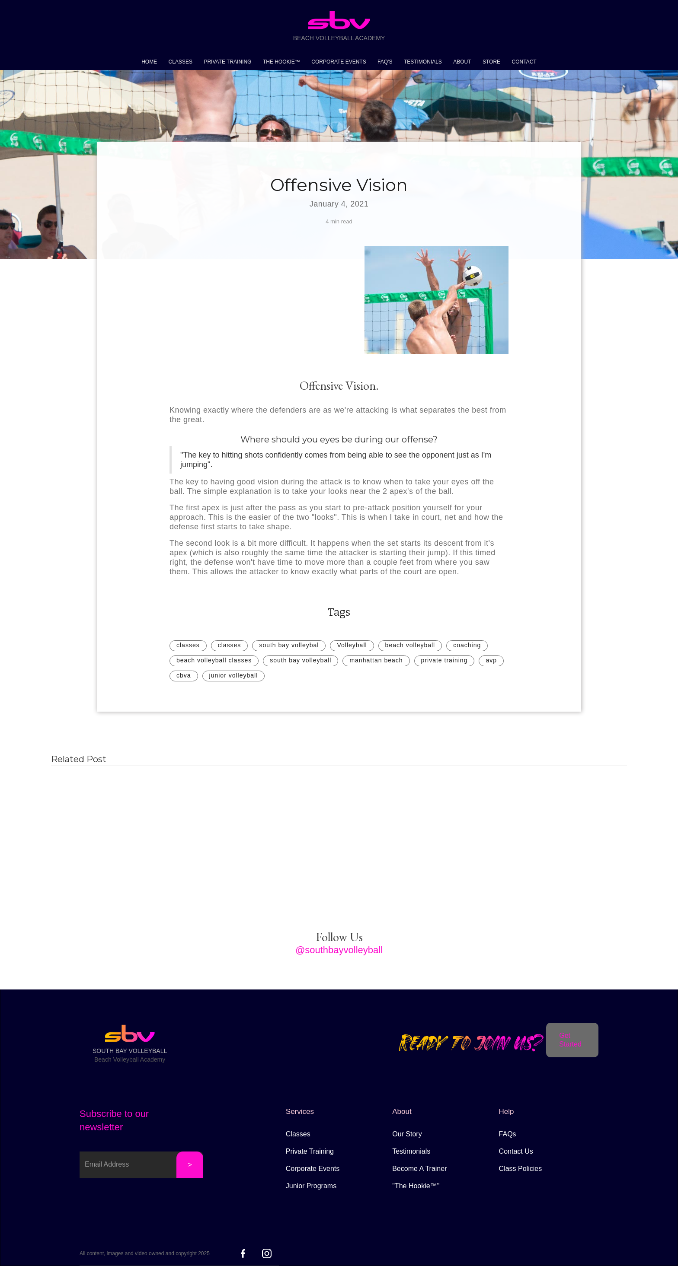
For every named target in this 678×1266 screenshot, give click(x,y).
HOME (149, 62)
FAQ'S (384, 62)
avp (491, 660)
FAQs (507, 1134)
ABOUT (462, 62)
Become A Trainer (419, 1168)
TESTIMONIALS (423, 62)
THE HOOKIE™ (281, 62)
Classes (298, 1134)
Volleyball (352, 645)
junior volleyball (233, 675)
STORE (491, 62)
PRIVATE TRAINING (227, 62)
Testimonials (411, 1151)
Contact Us (516, 1151)
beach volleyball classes (214, 660)
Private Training (310, 1151)
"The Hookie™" (415, 1186)
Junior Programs (311, 1186)
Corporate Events (313, 1168)
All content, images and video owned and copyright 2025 (145, 1253)
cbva (183, 675)
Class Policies (520, 1168)
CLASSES (180, 62)
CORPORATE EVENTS (338, 62)
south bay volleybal (289, 645)
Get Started (570, 1040)
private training (444, 660)
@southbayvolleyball (339, 950)
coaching (467, 645)
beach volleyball (410, 645)
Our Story (407, 1134)
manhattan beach (376, 660)
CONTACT (524, 62)
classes (188, 645)
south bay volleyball (300, 660)
